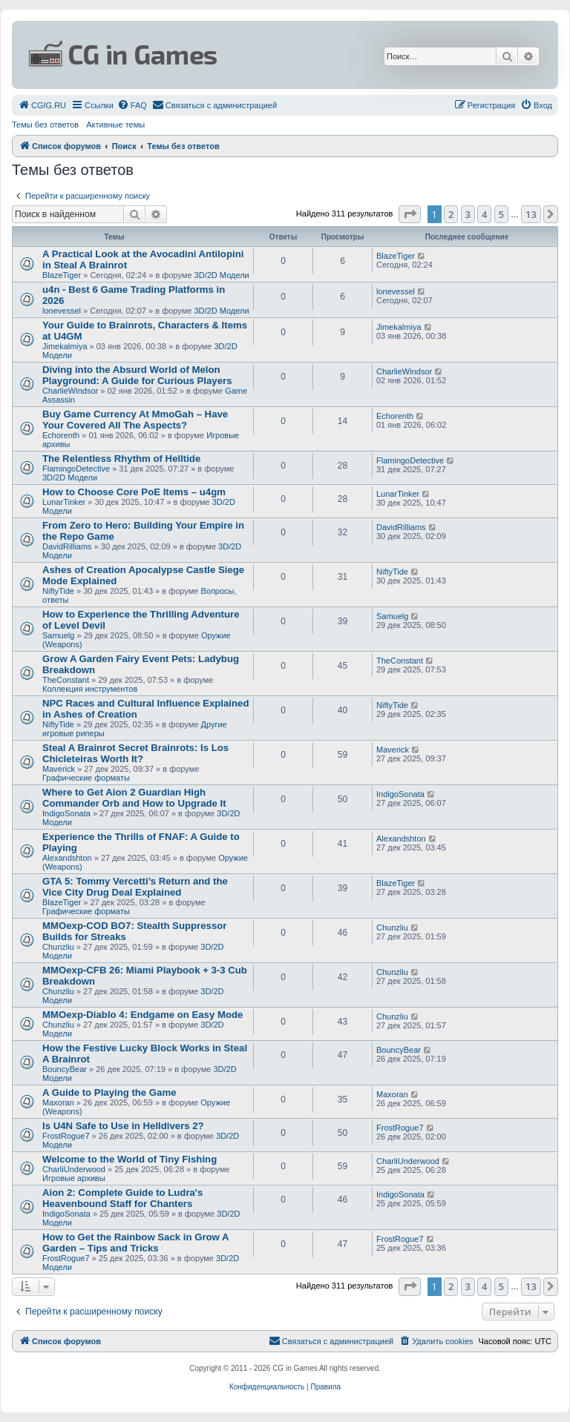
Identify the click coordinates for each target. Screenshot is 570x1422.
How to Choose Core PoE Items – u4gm (134, 491)
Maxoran (58, 1102)
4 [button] (484, 214)
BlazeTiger (61, 275)
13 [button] (531, 214)
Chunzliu (58, 946)
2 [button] (450, 214)
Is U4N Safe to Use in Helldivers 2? (123, 1125)
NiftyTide (58, 590)
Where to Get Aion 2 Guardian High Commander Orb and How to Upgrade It (134, 798)
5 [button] (501, 214)
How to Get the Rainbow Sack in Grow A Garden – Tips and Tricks (135, 1242)
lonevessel (61, 310)
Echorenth (60, 435)
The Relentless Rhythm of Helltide (121, 458)
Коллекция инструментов (89, 688)
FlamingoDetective (76, 468)
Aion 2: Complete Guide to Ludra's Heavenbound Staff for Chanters (122, 1198)
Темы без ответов (45, 124)
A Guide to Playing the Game (109, 1092)
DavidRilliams (67, 546)
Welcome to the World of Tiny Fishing (129, 1159)
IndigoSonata (66, 813)
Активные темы (115, 124)
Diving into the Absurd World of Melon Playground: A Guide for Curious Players (137, 375)
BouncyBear (64, 1069)
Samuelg (58, 635)
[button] (410, 214)
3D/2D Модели (221, 275)
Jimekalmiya (65, 346)
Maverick (58, 768)
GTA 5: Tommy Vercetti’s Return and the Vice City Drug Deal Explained (135, 887)
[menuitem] (42, 105)
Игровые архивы (73, 1178)
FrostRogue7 (66, 1135)
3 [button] (468, 214)
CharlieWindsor (70, 390)
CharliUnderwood (73, 1169)
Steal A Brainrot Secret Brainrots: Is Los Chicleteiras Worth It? (135, 753)
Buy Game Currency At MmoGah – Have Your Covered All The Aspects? (135, 420)
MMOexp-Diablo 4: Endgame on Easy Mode (142, 1014)
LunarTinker (63, 501)
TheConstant (65, 679)
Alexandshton (67, 857)
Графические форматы (86, 777)
